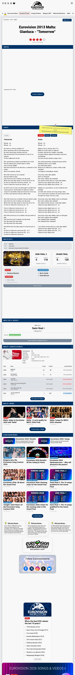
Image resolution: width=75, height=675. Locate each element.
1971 (48, 357)
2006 (41, 357)
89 (50, 370)
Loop (14, 379)
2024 (35, 357)
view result (37, 658)
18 (43, 370)
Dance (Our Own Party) (18, 384)
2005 (35, 355)
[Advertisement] (37, 111)
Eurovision (6, 19)
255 (50, 393)
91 (50, 375)
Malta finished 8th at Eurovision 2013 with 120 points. (55, 130)
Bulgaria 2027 (47, 13)
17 (43, 375)
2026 (4, 370)
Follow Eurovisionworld (37, 558)
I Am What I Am (16, 388)
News (13, 13)
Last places (26, 357)
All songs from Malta (38, 398)
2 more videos (37, 94)
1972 (44, 357)
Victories (25, 353)
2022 (4, 388)
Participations (26, 351)
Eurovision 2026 (37, 668)
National (59, 13)
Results (24, 13)
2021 (4, 393)
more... (24, 362)
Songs (36, 13)
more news (37, 515)
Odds (68, 13)
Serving (14, 374)
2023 (38, 357)
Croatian (41, 135)
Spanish (54, 135)
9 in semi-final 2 (67, 374)
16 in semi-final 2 (67, 388)
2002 (38, 355)
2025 (4, 375)
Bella (13, 370)
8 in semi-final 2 (67, 370)
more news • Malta (37, 429)
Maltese (47, 135)
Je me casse (15, 393)
